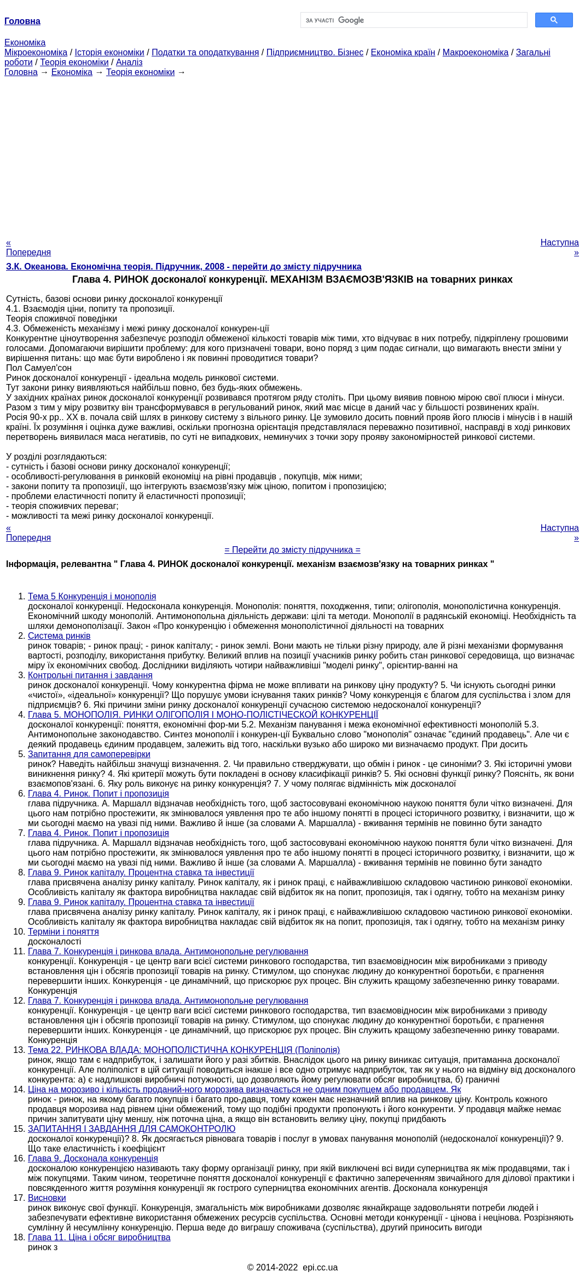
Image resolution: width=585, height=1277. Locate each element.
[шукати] (413, 20)
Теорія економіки (74, 62)
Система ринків (59, 635)
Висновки (47, 1197)
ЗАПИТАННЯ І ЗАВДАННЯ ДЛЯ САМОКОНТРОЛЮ (132, 1128)
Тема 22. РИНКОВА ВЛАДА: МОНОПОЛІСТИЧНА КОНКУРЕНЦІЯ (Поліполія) (184, 1050)
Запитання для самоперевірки (89, 754)
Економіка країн (403, 52)
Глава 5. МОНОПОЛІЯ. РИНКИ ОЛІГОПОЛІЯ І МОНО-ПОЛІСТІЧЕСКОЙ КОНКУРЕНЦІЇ (203, 714)
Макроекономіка (476, 52)
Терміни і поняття (63, 931)
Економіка (24, 42)
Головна (21, 72)
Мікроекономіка (35, 52)
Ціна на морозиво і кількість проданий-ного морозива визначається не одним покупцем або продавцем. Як (244, 1089)
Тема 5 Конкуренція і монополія (92, 596)
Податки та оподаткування (205, 52)
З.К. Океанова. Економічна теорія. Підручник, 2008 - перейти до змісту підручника (184, 266)
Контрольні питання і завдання (90, 675)
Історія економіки (109, 52)
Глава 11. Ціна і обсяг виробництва (99, 1237)
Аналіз (129, 62)
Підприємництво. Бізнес (315, 52)
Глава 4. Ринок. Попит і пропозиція (98, 793)
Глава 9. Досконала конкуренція (93, 1158)
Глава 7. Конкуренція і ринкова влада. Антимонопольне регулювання (168, 951)
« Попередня (28, 247)
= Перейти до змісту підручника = (292, 549)
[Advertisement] (292, 154)
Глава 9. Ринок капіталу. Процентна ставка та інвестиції (141, 872)
